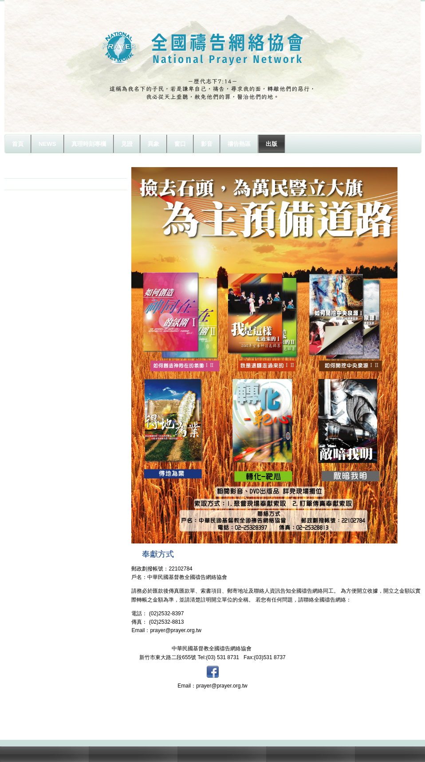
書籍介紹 (25, 184)
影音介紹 (25, 172)
